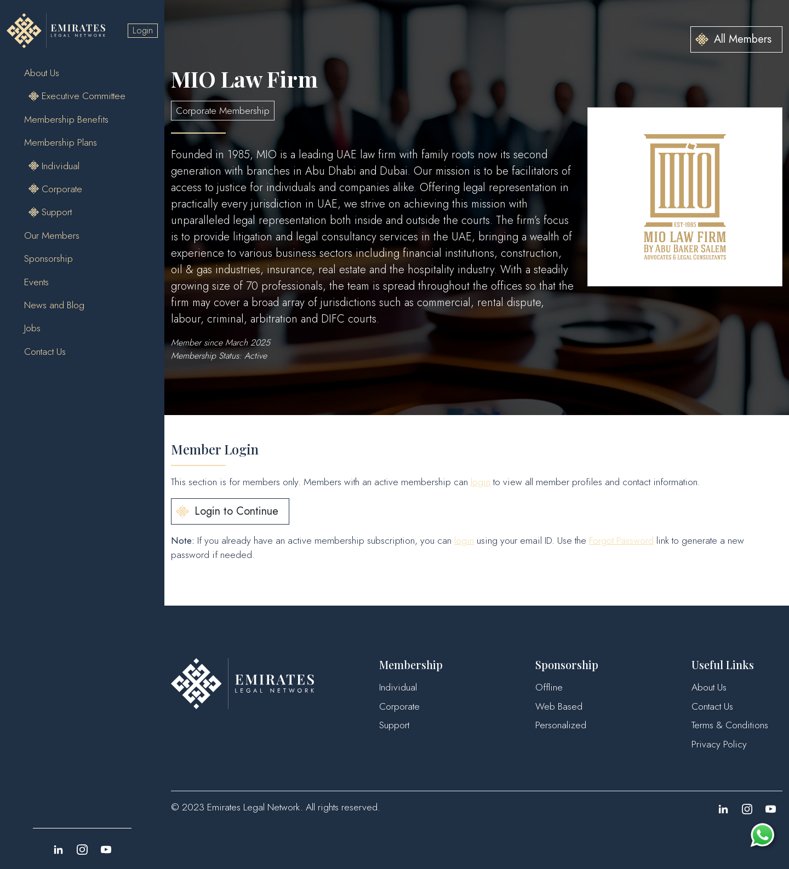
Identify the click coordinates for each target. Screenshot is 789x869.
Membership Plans (60, 142)
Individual (60, 166)
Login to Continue (236, 511)
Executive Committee (83, 96)
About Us (41, 73)
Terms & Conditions (729, 725)
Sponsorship (48, 258)
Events (36, 282)
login (480, 482)
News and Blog (54, 305)
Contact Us (45, 351)
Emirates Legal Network (253, 807)
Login (143, 30)
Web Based (558, 706)
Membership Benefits (66, 119)
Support (57, 212)
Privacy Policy (719, 744)
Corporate (62, 189)
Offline (549, 687)
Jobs (32, 328)
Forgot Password (621, 540)
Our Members (51, 235)
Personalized (560, 725)
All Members (742, 39)
